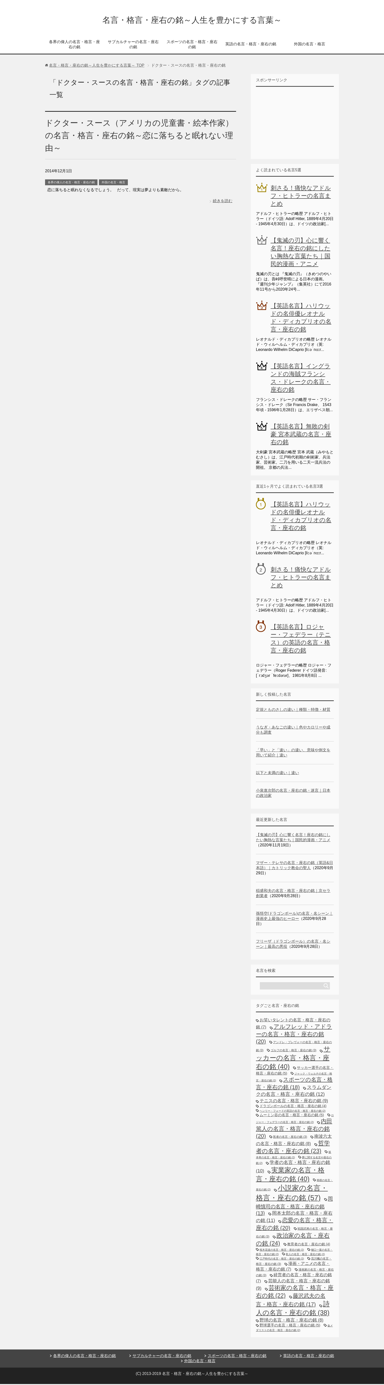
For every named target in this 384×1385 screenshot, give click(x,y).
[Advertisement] (292, 123)
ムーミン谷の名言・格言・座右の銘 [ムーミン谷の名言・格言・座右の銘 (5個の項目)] (292, 1116)
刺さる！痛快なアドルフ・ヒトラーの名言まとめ (301, 196)
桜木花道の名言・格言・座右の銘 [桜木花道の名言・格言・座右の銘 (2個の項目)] (282, 1250)
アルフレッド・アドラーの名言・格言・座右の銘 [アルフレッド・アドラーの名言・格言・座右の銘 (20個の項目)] (294, 1034)
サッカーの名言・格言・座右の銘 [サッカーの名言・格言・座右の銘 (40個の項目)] (293, 1058)
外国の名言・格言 (309, 45)
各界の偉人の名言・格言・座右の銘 (74, 45)
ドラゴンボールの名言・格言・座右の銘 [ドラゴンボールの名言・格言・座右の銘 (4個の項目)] (293, 1107)
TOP (96, 66)
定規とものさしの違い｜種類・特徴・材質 (293, 710)
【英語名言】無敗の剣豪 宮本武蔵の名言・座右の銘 (301, 435)
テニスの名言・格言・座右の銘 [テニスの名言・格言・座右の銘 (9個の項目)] (294, 1101)
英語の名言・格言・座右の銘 (250, 45)
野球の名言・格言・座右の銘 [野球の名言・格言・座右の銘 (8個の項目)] (291, 1321)
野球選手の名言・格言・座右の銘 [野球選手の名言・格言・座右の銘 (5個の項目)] (290, 1326)
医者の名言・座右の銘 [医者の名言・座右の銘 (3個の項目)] (290, 1137)
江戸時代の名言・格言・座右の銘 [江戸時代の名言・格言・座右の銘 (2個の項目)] (282, 1259)
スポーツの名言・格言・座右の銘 (192, 45)
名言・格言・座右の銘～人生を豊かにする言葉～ (192, 20)
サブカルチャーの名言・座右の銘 (133, 45)
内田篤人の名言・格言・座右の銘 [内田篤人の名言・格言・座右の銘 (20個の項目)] (294, 1129)
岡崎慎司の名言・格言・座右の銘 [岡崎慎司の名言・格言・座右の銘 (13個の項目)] (294, 1207)
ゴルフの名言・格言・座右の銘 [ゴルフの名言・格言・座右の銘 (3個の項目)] (293, 1051)
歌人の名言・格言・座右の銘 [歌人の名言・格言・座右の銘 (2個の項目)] (305, 1255)
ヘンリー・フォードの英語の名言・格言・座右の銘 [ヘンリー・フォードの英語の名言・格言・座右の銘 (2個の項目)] (292, 1111)
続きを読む (222, 202)
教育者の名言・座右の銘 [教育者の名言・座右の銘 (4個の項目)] (308, 1245)
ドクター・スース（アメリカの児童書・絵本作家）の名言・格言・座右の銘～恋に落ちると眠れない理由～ (137, 136)
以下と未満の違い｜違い (277, 774)
